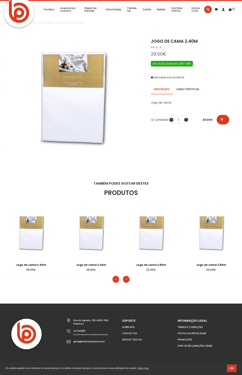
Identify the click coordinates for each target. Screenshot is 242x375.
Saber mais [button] (143, 368)
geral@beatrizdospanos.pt (89, 341)
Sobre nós (128, 327)
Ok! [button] (232, 368)
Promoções (185, 339)
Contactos (129, 333)
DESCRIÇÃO (162, 89)
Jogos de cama (42, 22)
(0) (232, 9)
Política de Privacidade (192, 333)
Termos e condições (190, 327)
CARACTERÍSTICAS (187, 89)
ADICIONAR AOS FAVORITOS (167, 77)
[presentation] (116, 279)
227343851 (79, 330)
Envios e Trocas (132, 339)
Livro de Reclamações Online (195, 345)
